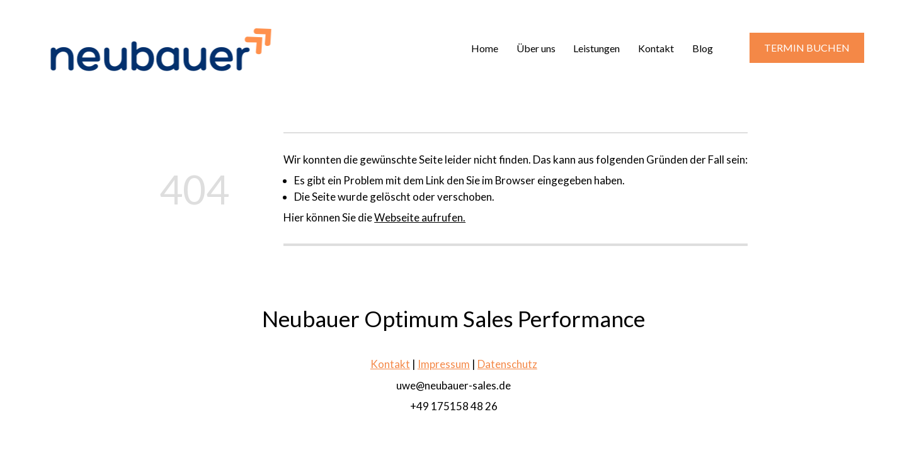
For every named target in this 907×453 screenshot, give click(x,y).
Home (484, 48)
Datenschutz (507, 364)
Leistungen (596, 48)
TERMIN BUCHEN (807, 47)
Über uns (536, 48)
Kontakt (656, 48)
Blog (702, 48)
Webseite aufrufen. (419, 217)
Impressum (444, 364)
